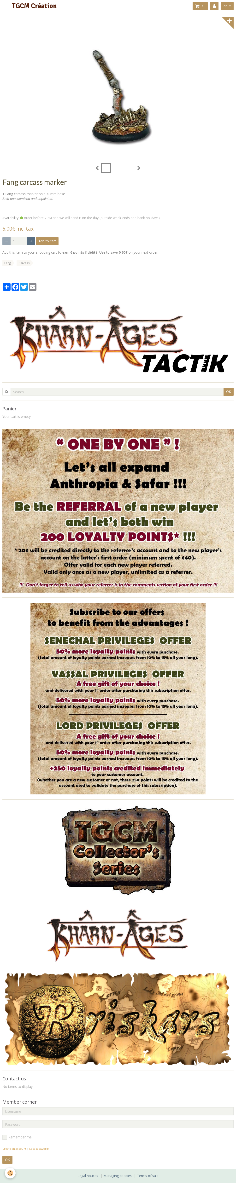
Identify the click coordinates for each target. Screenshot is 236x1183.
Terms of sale (148, 1175)
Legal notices (87, 1175)
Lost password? (39, 1148)
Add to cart (47, 241)
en (225, 6)
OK (228, 391)
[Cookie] (10, 1173)
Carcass (24, 263)
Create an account (14, 1148)
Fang (7, 263)
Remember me (17, 1137)
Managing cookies (117, 1175)
